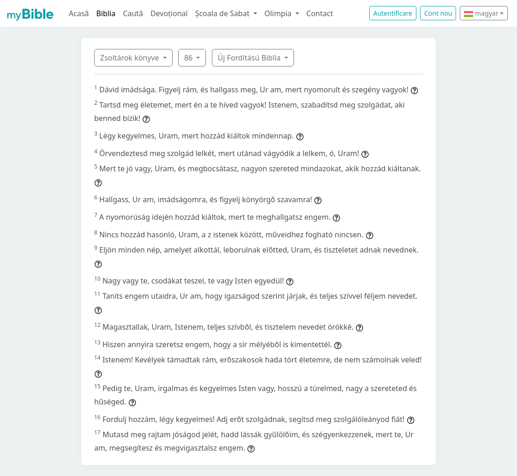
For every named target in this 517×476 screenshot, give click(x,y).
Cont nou (438, 13)
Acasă (79, 13)
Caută (133, 13)
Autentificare (392, 13)
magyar (481, 13)
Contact (320, 13)
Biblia (106, 13)
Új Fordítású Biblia (250, 58)
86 (189, 58)
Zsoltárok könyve (130, 58)
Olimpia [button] (279, 13)
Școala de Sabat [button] (223, 13)
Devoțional (169, 13)
